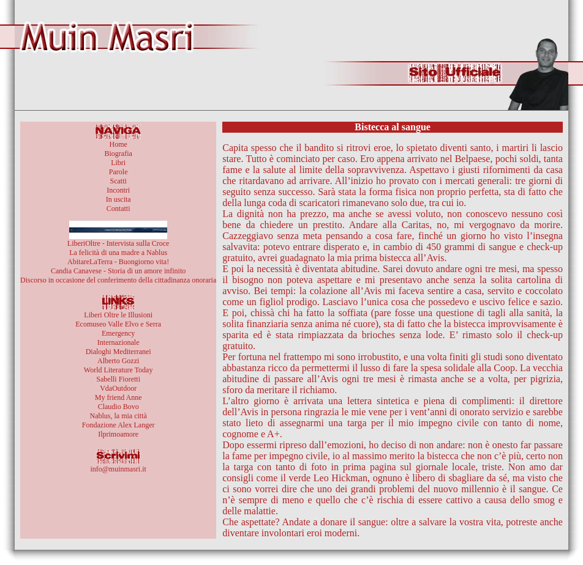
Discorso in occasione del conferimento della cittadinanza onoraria (118, 280)
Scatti (118, 181)
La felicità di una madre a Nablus (118, 252)
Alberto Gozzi (118, 360)
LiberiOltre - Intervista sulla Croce (118, 243)
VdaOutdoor (118, 388)
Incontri (118, 190)
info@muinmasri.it (118, 469)
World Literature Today (118, 370)
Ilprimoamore (118, 434)
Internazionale (118, 342)
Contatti (118, 208)
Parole (118, 172)
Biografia (118, 153)
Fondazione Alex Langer (118, 425)
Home (118, 144)
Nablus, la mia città (117, 416)
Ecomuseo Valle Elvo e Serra (118, 324)
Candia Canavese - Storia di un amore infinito (118, 271)
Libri (118, 162)
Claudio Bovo (118, 406)
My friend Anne (118, 397)
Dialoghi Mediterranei (118, 351)
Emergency (118, 333)
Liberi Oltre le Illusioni (118, 315)
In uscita (118, 199)
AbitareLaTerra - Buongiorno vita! (118, 261)
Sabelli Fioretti (118, 379)
